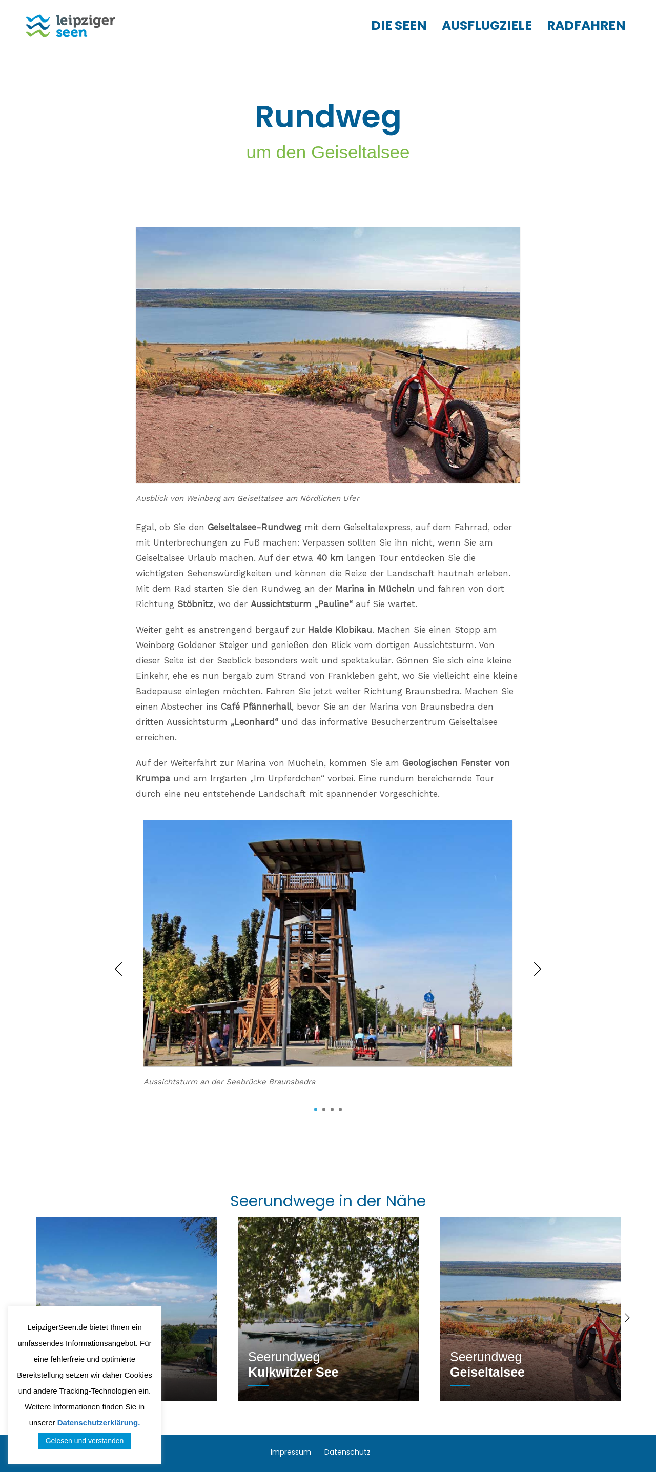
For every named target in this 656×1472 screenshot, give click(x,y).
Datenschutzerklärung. (98, 1422)
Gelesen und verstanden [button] (85, 1441)
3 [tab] (332, 1109)
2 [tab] (324, 1109)
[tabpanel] (328, 961)
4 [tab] (340, 1109)
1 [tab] (316, 1109)
